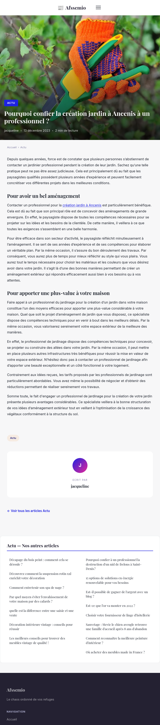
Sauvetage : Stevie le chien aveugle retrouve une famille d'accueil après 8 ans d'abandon (116, 626)
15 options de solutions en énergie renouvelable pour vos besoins (109, 580)
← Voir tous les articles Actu (28, 511)
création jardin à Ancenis (81, 205)
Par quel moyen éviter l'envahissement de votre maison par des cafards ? (38, 599)
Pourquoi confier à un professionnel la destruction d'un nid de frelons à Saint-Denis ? (113, 564)
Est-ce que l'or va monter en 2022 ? (110, 606)
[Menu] (98, 7)
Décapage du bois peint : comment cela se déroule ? (38, 562)
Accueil (12, 147)
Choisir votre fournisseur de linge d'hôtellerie (118, 615)
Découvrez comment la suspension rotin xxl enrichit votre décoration (40, 576)
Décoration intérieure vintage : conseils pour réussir (41, 626)
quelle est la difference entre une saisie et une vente (41, 613)
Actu (11, 102)
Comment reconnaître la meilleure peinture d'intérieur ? (117, 640)
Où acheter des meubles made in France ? (115, 652)
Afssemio (72, 7)
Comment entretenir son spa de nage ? (36, 587)
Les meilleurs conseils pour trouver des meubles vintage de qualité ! (37, 640)
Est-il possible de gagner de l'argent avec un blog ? (117, 594)
